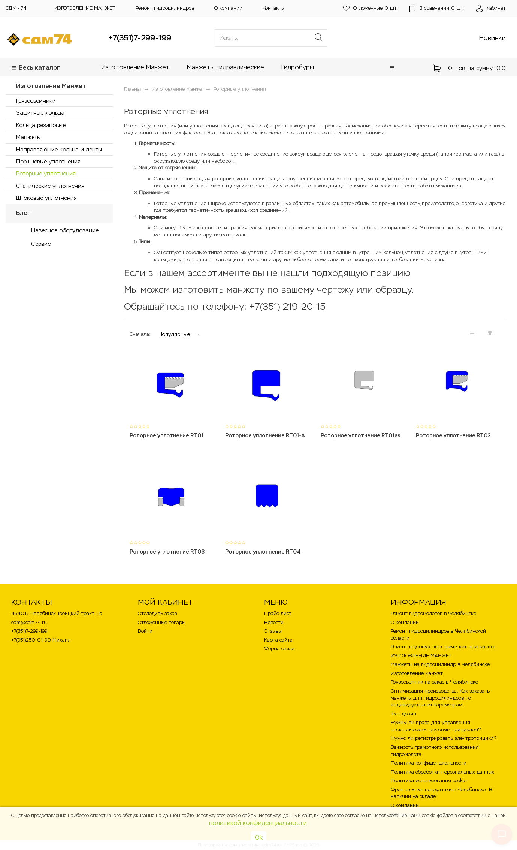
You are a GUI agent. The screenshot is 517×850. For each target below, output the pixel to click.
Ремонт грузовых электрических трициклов (442, 646)
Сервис (41, 243)
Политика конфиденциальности (428, 763)
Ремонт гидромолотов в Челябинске (433, 613)
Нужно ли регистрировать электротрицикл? (443, 738)
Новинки (492, 38)
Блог (23, 213)
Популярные (174, 334)
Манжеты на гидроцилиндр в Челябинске (440, 664)
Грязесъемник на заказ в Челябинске (434, 682)
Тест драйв (403, 714)
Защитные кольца (40, 112)
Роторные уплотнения (46, 173)
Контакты (274, 8)
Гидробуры (297, 67)
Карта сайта (278, 640)
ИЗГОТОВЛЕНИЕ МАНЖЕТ (84, 8)
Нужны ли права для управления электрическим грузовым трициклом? (436, 726)
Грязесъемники (36, 100)
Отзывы (273, 631)
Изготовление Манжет (136, 67)
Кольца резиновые (41, 125)
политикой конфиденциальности (258, 823)
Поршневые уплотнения (48, 161)
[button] (392, 67)
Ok (259, 837)
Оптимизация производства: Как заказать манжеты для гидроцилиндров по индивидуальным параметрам (440, 698)
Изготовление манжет (417, 673)
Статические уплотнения (50, 185)
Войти (145, 631)
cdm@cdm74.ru (29, 622)
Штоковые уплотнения (46, 197)
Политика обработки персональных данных (442, 772)
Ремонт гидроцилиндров (165, 8)
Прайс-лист (277, 613)
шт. (369, 8)
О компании (228, 8)
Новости (274, 622)
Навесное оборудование (65, 230)
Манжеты (28, 137)
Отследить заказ (157, 613)
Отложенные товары (161, 622)
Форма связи (279, 648)
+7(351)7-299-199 (139, 38)
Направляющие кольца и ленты (59, 149)
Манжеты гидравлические (225, 67)
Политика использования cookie (428, 780)
